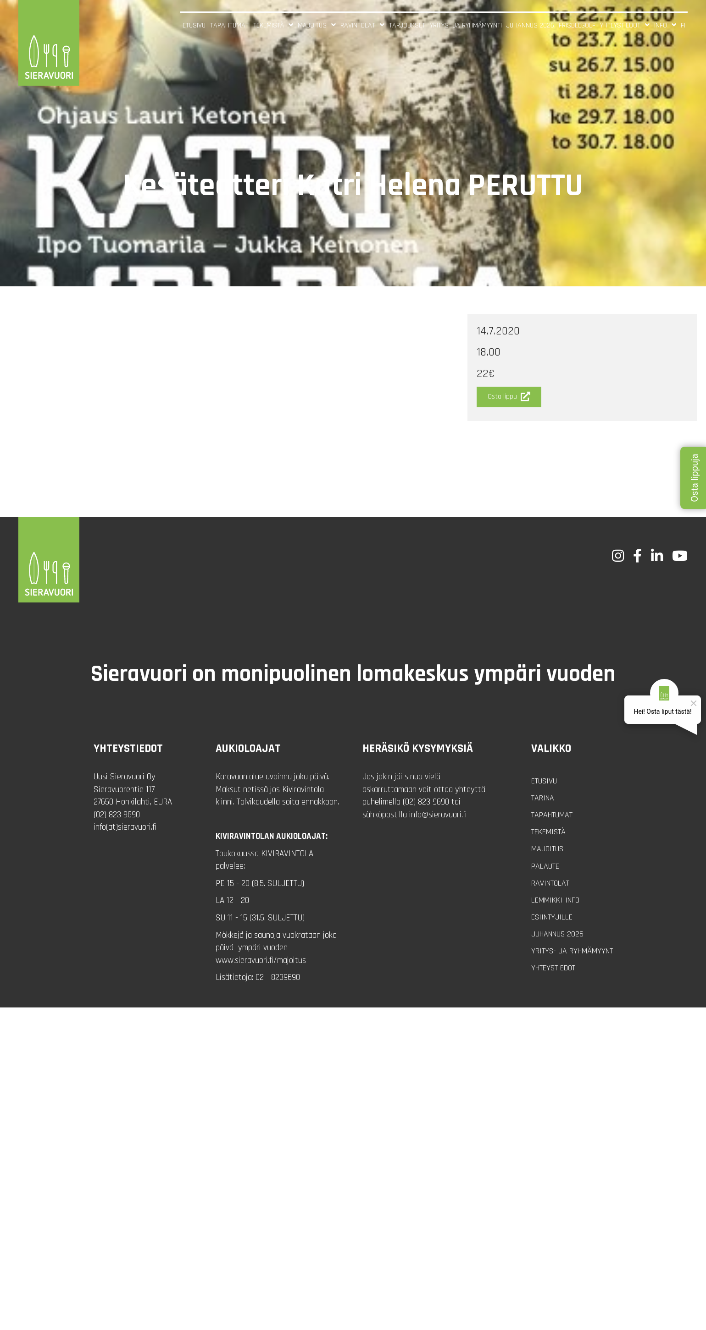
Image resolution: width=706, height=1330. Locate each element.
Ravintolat (550, 883)
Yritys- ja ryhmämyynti (573, 951)
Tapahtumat (552, 815)
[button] (509, 397)
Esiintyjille (552, 917)
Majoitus (547, 848)
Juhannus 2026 (557, 934)
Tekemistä (548, 831)
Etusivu (544, 781)
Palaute (545, 866)
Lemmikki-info (555, 900)
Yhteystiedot (553, 968)
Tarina (542, 798)
